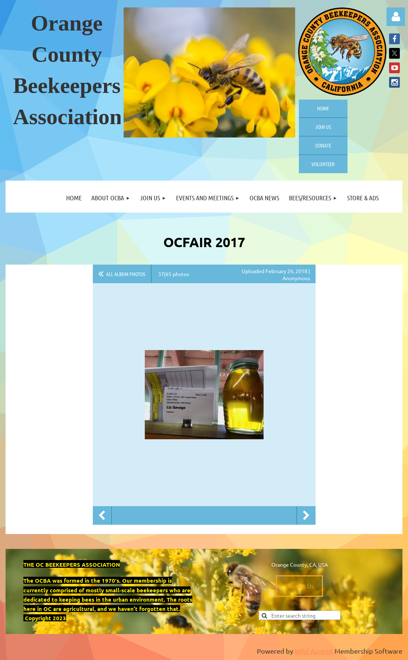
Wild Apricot (314, 651)
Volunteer (322, 164)
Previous (102, 515)
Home (323, 108)
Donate (323, 145)
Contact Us (299, 585)
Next (306, 515)
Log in (395, 16)
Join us (323, 126)
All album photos (126, 274)
